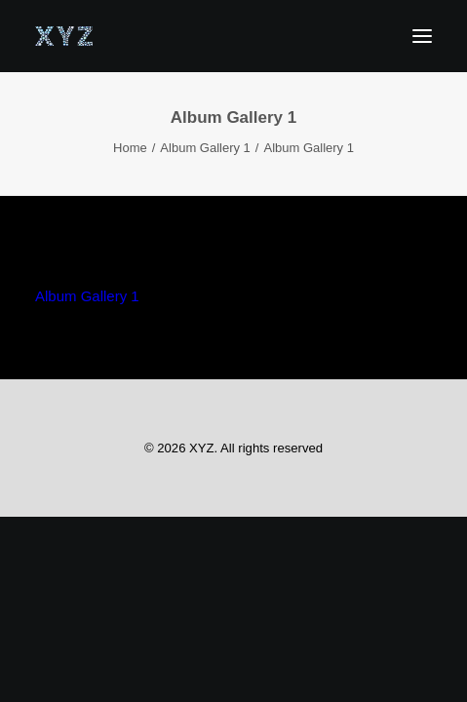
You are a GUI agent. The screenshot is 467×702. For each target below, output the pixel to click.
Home (130, 147)
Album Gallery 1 (205, 147)
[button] (422, 36)
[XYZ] (64, 36)
